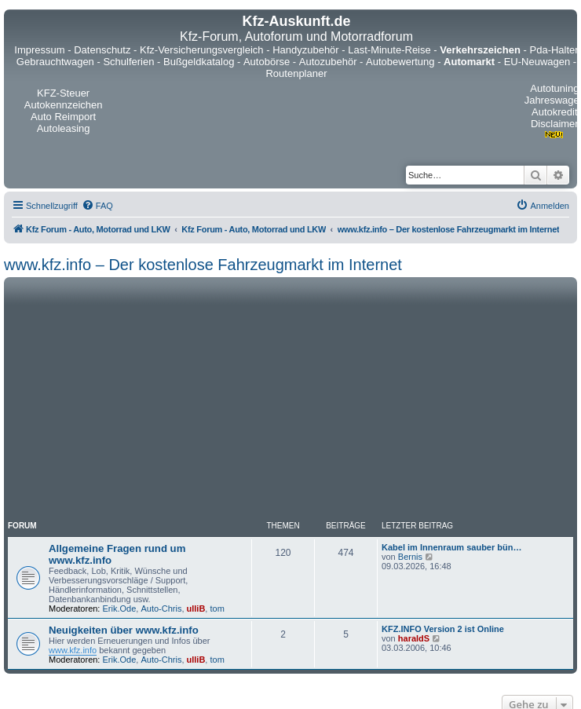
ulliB (196, 608)
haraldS (413, 638)
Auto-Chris (161, 608)
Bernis (410, 556)
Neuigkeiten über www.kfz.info (124, 630)
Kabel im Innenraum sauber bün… (451, 547)
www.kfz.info (73, 650)
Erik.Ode (120, 608)
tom (217, 608)
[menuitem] (97, 205)
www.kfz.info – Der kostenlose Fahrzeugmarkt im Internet (203, 264)
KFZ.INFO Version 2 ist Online (443, 629)
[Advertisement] (290, 399)
